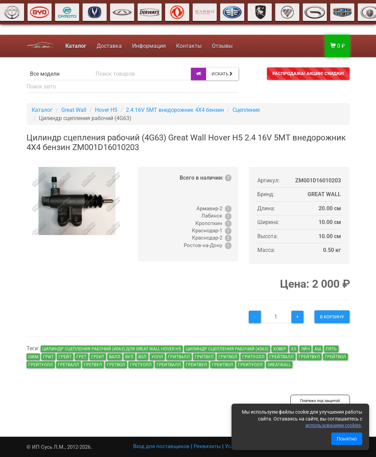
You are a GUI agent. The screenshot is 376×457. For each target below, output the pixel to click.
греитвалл (169, 364)
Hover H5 (106, 110)
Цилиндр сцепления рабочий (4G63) (227, 349)
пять (331, 349)
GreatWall (279, 364)
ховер (279, 349)
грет (81, 356)
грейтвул (309, 356)
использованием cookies (333, 425)
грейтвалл (281, 356)
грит (48, 356)
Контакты (188, 46)
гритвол (227, 356)
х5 (293, 349)
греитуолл (250, 364)
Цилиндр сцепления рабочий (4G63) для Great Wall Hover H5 (111, 349)
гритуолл (253, 356)
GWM (33, 356)
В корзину (332, 316)
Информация (148, 46)
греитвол (222, 364)
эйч (305, 349)
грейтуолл (40, 364)
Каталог (42, 110)
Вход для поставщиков (161, 446)
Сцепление (246, 110)
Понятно (347, 439)
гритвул (204, 356)
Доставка (108, 46)
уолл (157, 356)
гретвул (93, 364)
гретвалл (68, 364)
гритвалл (179, 356)
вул (129, 356)
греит (97, 356)
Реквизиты (207, 446)
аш (317, 349)
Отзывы (221, 46)
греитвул (196, 364)
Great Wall (73, 110)
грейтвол (335, 356)
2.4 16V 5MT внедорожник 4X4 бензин (175, 110)
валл (114, 356)
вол (142, 356)
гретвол (116, 364)
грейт (65, 356)
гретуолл (141, 364)
